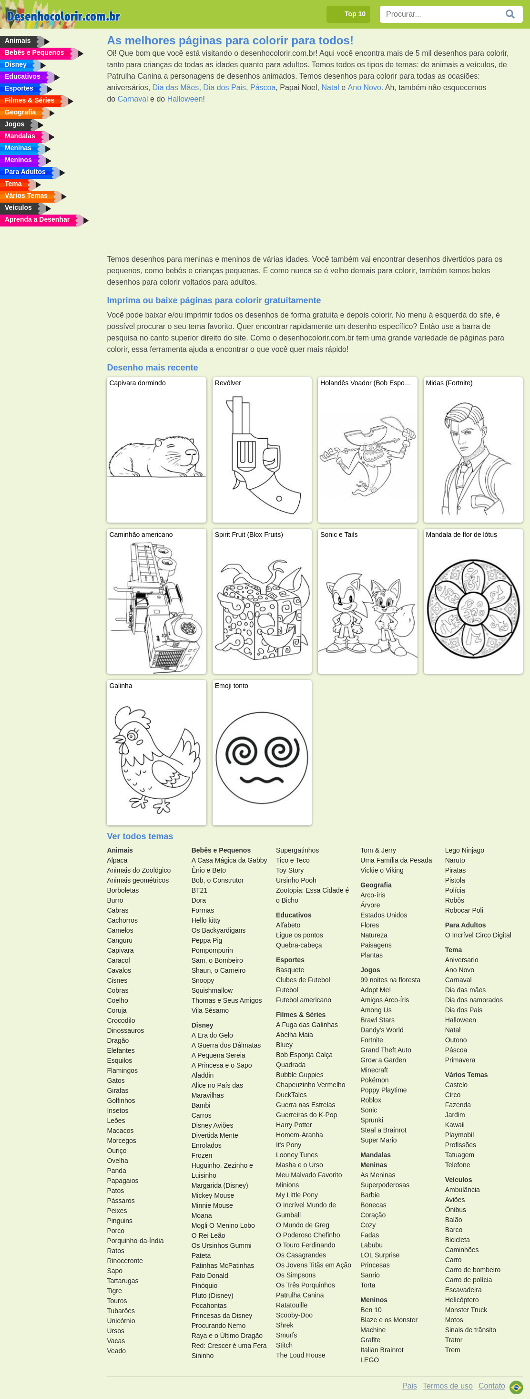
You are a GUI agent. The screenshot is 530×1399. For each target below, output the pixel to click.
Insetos (117, 1110)
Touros (117, 1301)
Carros (202, 1115)
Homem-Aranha (299, 1135)
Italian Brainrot (381, 1350)
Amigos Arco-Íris (384, 1000)
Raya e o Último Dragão (227, 1335)
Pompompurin (212, 950)
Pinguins (119, 1220)
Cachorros (122, 920)
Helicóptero (462, 1300)
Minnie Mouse (212, 1205)
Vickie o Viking (382, 870)
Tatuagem (459, 1155)
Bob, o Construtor (218, 880)
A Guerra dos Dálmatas (226, 1045)
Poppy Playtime (383, 1090)
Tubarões (121, 1311)
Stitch (284, 1345)
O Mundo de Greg (302, 1225)
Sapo (114, 1271)
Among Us (375, 1010)
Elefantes (120, 1050)
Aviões (455, 1200)
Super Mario (378, 1140)
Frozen (202, 1155)
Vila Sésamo (210, 1010)
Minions (287, 1185)
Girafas (117, 1090)
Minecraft (374, 1070)
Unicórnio (121, 1321)
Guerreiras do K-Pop (306, 1115)
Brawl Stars (377, 1020)
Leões (116, 1120)
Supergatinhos (297, 850)
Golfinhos (121, 1100)
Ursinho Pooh (296, 880)
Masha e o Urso (299, 1165)
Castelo (456, 1085)
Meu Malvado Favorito (309, 1175)
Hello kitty (206, 920)
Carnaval (133, 99)
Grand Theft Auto (385, 1050)
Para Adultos (465, 925)
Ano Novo (364, 87)
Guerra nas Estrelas (306, 1105)
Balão (453, 1220)
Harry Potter (294, 1125)
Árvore (370, 905)
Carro (453, 1260)
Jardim (455, 1115)
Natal (330, 87)
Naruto (455, 860)
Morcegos (121, 1140)
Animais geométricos (138, 880)
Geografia (375, 885)
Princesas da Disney (222, 1315)
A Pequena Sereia (218, 1055)
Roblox (370, 1100)
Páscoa (262, 87)
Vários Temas (466, 1075)
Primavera (460, 1060)
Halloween (185, 99)
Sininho (203, 1355)
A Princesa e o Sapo (222, 1065)
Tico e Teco (293, 860)
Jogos (370, 970)
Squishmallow (212, 990)
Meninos (373, 1300)
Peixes (117, 1210)
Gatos (115, 1080)
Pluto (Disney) (213, 1295)
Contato (492, 1386)
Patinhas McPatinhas (223, 1265)
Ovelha (117, 1160)
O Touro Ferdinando (305, 1245)
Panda (116, 1170)
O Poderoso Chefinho (308, 1235)
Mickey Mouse (213, 1195)
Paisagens (375, 945)
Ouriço (116, 1150)
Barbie (369, 1195)
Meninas (373, 1165)
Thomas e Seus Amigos (227, 1000)
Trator (454, 1340)
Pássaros (120, 1200)
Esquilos (119, 1060)
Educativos (294, 915)
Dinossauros (125, 1030)
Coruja (116, 1010)
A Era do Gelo (212, 1035)
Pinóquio (205, 1285)
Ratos (115, 1251)
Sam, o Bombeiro (217, 960)
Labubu (371, 1245)
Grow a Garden (383, 1060)
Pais (409, 1386)
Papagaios (122, 1180)
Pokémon (374, 1080)
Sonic (368, 1110)
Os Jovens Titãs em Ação (313, 1265)
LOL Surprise (379, 1255)
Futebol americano (303, 1000)
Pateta (201, 1255)
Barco (454, 1230)
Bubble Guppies (300, 1075)
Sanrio (369, 1275)
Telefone (457, 1165)
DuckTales (291, 1095)
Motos (454, 1320)
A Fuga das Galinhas (307, 1025)
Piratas (455, 870)
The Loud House (301, 1355)
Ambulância (462, 1189)
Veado (116, 1351)
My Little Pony (297, 1195)
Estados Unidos (383, 915)
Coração (373, 1215)
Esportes (290, 960)
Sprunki (371, 1120)
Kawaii (455, 1125)
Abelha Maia (294, 1035)
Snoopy (203, 980)
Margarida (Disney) (220, 1185)
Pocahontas (209, 1305)
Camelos (120, 930)
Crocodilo (121, 1020)
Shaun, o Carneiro (219, 970)
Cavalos (119, 970)
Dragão (118, 1040)
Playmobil (459, 1135)
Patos (115, 1190)
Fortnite (371, 1040)
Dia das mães (465, 990)
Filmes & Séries (301, 1014)
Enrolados (207, 1145)
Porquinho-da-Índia (135, 1241)
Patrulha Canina (300, 1295)
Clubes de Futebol (303, 980)
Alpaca (117, 860)
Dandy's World (381, 1030)
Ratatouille (291, 1305)
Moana (202, 1215)
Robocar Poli (464, 910)
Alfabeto (288, 925)
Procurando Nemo (219, 1325)
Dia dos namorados (474, 1000)
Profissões (460, 1145)
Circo (453, 1095)
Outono (456, 1040)
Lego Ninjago (465, 850)
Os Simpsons (296, 1275)
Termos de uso (448, 1386)
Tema (453, 950)
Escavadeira (463, 1290)
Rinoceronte (125, 1261)
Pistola (455, 880)
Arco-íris (372, 895)
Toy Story (290, 870)
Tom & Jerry (378, 850)
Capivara (120, 950)
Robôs (454, 900)
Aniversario (462, 960)
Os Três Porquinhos (305, 1285)
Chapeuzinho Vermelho (311, 1085)
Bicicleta (457, 1240)
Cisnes (117, 980)
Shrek (285, 1325)
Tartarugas (122, 1281)
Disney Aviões (213, 1125)
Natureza (373, 935)
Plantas (371, 955)
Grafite (370, 1340)
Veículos (458, 1179)
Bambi (201, 1105)
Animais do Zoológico (139, 870)
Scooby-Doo (294, 1315)
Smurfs (286, 1335)
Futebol (287, 990)
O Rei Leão (208, 1235)
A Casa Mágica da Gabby (229, 860)
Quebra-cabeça (299, 945)
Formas (203, 910)
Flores (369, 925)
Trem (452, 1350)
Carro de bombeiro (473, 1270)
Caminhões (462, 1250)
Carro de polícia (468, 1280)
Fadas (369, 1235)
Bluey (284, 1045)
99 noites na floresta (390, 980)
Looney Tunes (297, 1155)
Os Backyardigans (219, 930)
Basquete (290, 970)
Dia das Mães (176, 87)
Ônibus (455, 1210)
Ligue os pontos (299, 935)
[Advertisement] (315, 179)
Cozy (368, 1225)
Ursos (115, 1331)
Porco (115, 1230)
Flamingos (122, 1070)
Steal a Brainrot (383, 1130)
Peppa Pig (207, 940)
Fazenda (458, 1105)
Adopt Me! (375, 990)
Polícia (455, 890)
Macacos (120, 1130)
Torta (367, 1285)
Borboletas (123, 890)
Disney (203, 1025)
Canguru (119, 940)
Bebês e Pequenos (221, 850)
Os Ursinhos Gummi (222, 1245)
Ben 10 (370, 1310)
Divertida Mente (215, 1135)
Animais (119, 850)
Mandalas (375, 1155)
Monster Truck (466, 1310)
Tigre (114, 1291)
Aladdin (203, 1075)
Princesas (374, 1265)
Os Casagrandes (301, 1255)
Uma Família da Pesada (396, 860)
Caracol (118, 960)
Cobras (117, 990)
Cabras (117, 910)
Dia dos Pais (224, 87)
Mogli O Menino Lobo (223, 1225)
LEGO (369, 1360)
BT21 (199, 890)
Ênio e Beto (209, 870)
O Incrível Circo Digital (478, 935)
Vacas (116, 1341)
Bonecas (373, 1205)
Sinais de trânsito (470, 1330)
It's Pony (288, 1145)
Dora (199, 900)
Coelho (117, 1000)
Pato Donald (210, 1275)
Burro (115, 900)
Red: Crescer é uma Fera (229, 1345)
